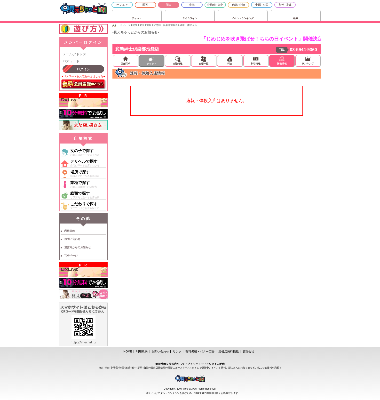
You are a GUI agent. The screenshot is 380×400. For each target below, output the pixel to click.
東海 (192, 5)
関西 (145, 5)
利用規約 (69, 230)
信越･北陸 (238, 5)
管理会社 (248, 351)
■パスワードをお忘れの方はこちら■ (83, 76)
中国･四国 (261, 5)
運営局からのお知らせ (77, 247)
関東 (169, 5)
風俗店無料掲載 (228, 351)
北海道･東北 (215, 5)
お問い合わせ (72, 239)
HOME (127, 351)
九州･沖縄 (285, 5)
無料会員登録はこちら (83, 84)
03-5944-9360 (303, 49)
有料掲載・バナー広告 (199, 351)
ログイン (83, 69)
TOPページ (71, 255)
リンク (177, 351)
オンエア (122, 5)
